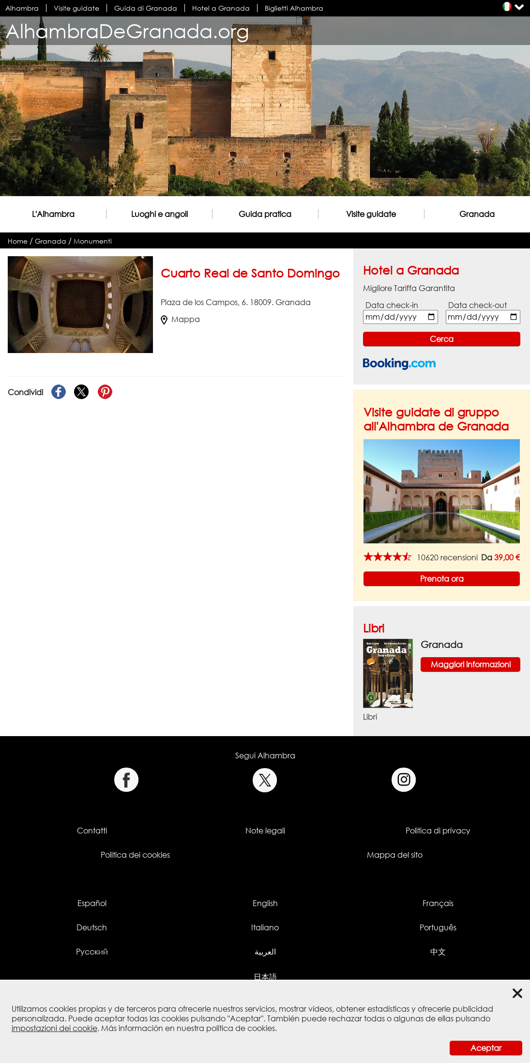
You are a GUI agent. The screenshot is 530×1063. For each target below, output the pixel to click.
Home (18, 241)
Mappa (180, 319)
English (265, 903)
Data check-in (391, 305)
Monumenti (93, 241)
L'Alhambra (53, 214)
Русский (92, 951)
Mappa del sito (395, 855)
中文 (438, 951)
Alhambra (22, 8)
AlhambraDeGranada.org (127, 31)
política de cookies (240, 1028)
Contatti (92, 830)
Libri (373, 628)
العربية (265, 951)
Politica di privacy (438, 830)
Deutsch (91, 927)
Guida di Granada (145, 8)
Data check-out (477, 305)
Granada (477, 214)
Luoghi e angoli (159, 214)
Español (91, 903)
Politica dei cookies (135, 855)
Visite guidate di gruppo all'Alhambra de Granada (436, 419)
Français (438, 903)
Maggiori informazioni (471, 664)
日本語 (265, 977)
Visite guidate (76, 8)
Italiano (265, 927)
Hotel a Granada (221, 8)
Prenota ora (442, 579)
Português (438, 927)
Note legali (265, 830)
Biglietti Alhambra (294, 8)
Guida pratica (265, 214)
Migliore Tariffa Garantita (409, 288)
